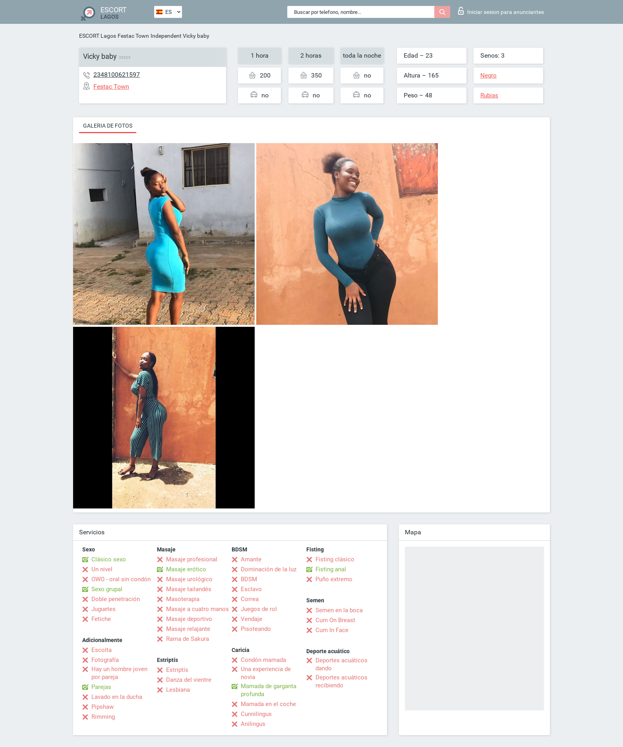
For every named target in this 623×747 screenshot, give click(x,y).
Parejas (101, 687)
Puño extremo (333, 579)
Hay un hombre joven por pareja (119, 673)
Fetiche (101, 619)
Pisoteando (256, 629)
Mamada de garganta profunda (268, 690)
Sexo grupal (106, 589)
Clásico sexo (108, 559)
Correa (250, 599)
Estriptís (177, 669)
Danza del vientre (188, 679)
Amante (251, 559)
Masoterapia (182, 599)
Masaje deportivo (189, 619)
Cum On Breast (335, 620)
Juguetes (103, 609)
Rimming (103, 716)
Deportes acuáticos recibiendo (341, 681)
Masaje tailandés (188, 589)
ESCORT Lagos (97, 36)
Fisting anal (330, 569)
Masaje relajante (188, 629)
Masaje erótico (186, 569)
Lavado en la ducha (116, 696)
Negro (488, 75)
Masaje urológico (189, 579)
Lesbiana (178, 689)
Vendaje (251, 619)
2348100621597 (116, 74)
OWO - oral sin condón (121, 579)
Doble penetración (115, 599)
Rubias (489, 95)
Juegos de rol (259, 609)
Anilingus (253, 724)
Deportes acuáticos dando (341, 664)
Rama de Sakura (187, 638)
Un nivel (101, 569)
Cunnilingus (256, 714)
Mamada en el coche (268, 704)
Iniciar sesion (501, 10)
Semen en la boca (339, 610)
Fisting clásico (334, 559)
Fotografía (105, 660)
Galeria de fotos (107, 125)
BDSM (249, 579)
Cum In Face (331, 630)
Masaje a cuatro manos (197, 609)
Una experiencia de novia (266, 673)
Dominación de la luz (268, 569)
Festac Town (133, 36)
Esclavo (251, 589)
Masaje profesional (191, 559)
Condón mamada (263, 660)
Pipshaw (102, 706)
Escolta (101, 650)
